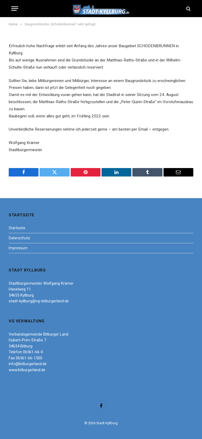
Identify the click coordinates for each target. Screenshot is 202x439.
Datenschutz (19, 238)
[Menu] (14, 9)
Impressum (18, 248)
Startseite (17, 228)
